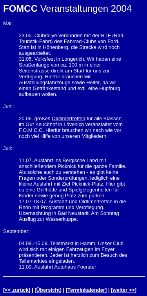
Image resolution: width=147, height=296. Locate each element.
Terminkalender (86, 290)
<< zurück (17, 290)
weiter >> (123, 290)
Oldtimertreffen (68, 118)
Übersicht (48, 290)
